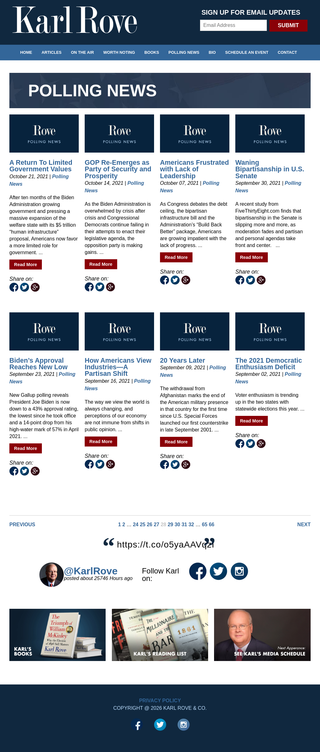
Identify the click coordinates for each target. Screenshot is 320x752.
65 (205, 524)
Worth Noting (119, 52)
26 (149, 524)
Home (26, 52)
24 (135, 524)
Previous (22, 524)
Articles (52, 52)
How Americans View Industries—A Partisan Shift (118, 367)
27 (156, 524)
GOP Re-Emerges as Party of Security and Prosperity (118, 169)
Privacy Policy (160, 700)
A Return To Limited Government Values (40, 166)
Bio (212, 52)
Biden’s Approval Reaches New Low (38, 364)
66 (211, 524)
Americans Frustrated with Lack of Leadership (194, 169)
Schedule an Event (246, 52)
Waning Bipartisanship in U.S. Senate (269, 169)
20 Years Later (182, 360)
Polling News (183, 52)
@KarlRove (91, 571)
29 (170, 524)
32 (191, 524)
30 (177, 524)
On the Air (82, 52)
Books (151, 52)
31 (184, 524)
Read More (25, 264)
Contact (287, 52)
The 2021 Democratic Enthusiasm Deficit (268, 364)
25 (142, 524)
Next (304, 524)
